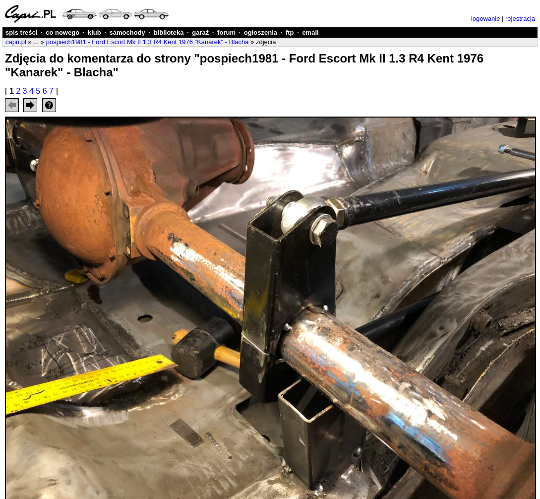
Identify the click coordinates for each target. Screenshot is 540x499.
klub (94, 32)
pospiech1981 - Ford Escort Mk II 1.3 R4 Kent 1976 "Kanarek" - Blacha (147, 42)
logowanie (485, 18)
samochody (127, 32)
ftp (290, 32)
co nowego (62, 32)
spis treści (21, 32)
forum (226, 32)
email (310, 32)
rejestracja (520, 18)
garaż (200, 32)
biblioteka (169, 32)
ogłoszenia (260, 32)
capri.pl (15, 42)
